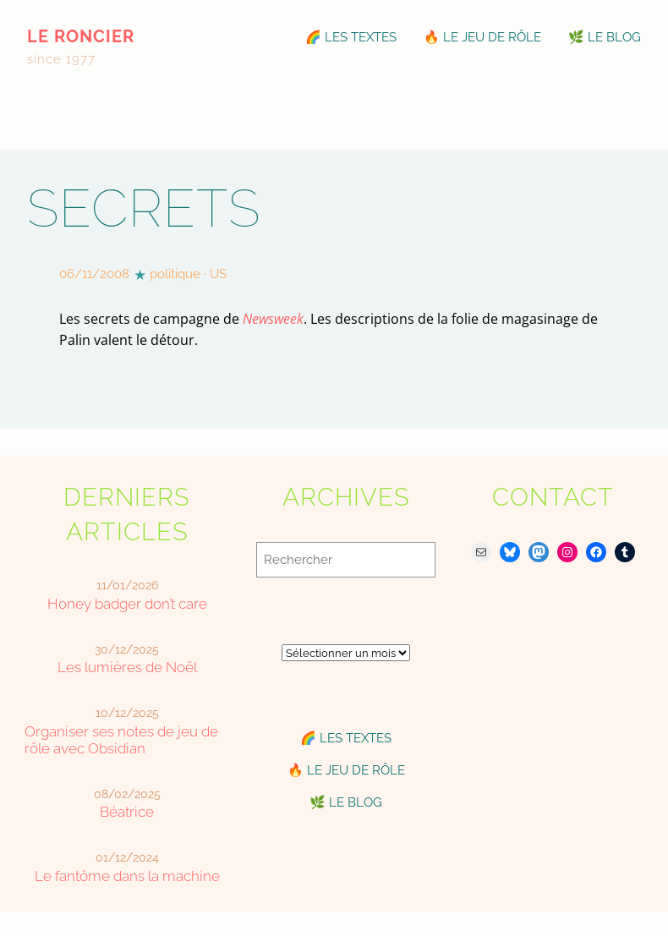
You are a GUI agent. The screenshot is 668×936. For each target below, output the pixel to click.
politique (175, 274)
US (218, 274)
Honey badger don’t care (127, 603)
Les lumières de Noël (127, 667)
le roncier (80, 36)
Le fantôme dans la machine (127, 876)
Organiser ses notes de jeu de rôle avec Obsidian (121, 740)
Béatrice (127, 811)
